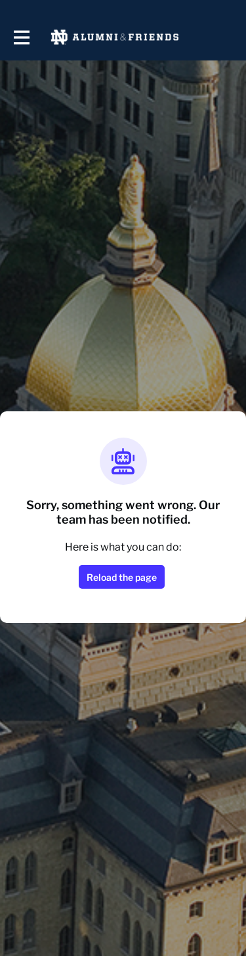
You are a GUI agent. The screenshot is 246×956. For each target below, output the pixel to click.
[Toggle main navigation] (20, 37)
